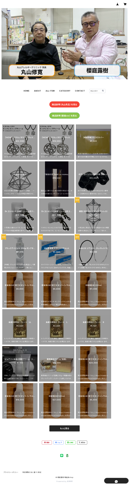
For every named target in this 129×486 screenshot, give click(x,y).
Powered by (64, 481)
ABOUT (37, 91)
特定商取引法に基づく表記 (31, 472)
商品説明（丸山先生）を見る (64, 104)
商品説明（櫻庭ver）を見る (64, 115)
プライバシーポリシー (11, 472)
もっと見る (64, 428)
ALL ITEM (50, 91)
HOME (26, 91)
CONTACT (80, 91)
